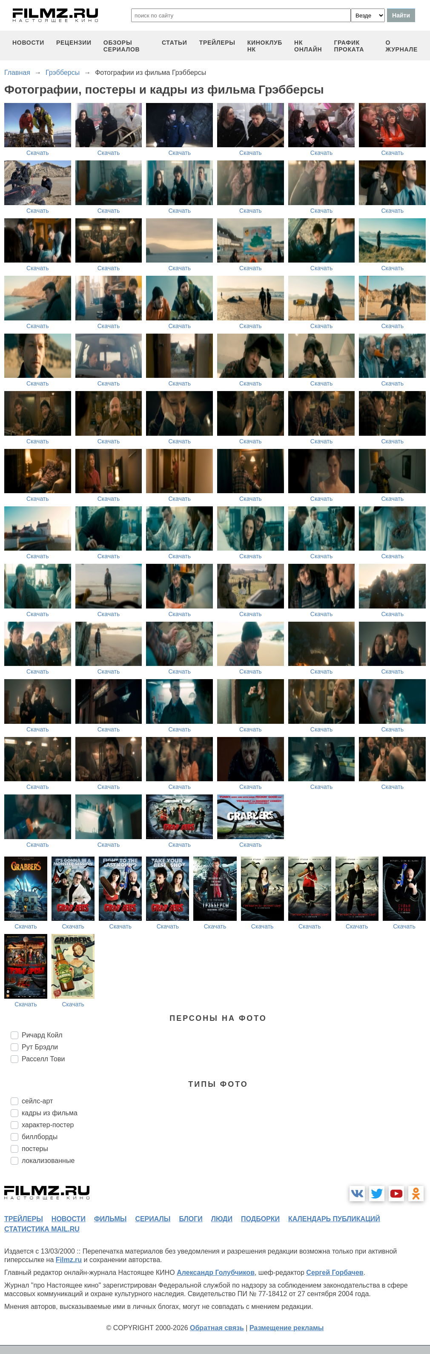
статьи (174, 42)
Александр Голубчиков (216, 1272)
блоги (190, 1219)
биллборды (39, 1136)
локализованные (48, 1160)
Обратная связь (217, 1327)
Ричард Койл (42, 1035)
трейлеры (217, 42)
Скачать (37, 152)
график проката (349, 46)
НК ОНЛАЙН (308, 46)
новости (28, 42)
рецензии (74, 42)
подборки (260, 1219)
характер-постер (48, 1124)
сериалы (152, 1219)
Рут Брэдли (40, 1047)
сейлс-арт (37, 1101)
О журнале (401, 46)
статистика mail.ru (42, 1229)
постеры (35, 1148)
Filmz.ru (69, 1259)
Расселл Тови (43, 1059)
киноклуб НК (264, 46)
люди (221, 1219)
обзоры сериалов (121, 46)
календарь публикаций (334, 1219)
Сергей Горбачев (334, 1272)
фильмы (110, 1219)
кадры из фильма (49, 1113)
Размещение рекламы (286, 1327)
